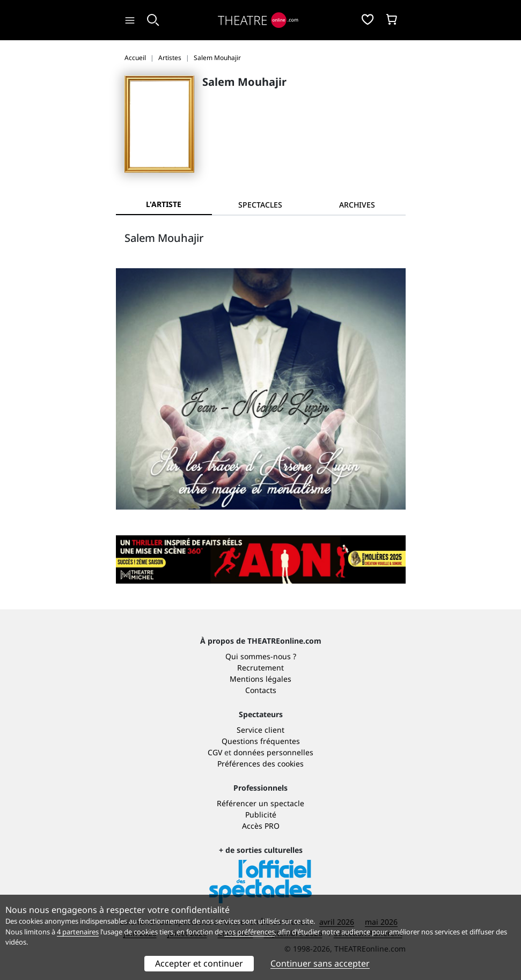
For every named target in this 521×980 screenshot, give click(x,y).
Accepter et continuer (199, 963)
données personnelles (273, 752)
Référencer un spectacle (260, 803)
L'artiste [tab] (163, 204)
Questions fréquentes (261, 741)
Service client (260, 730)
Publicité (260, 814)
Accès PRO (261, 826)
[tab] (260, 205)
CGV (215, 752)
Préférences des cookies (260, 763)
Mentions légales (260, 679)
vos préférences (249, 932)
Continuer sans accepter (320, 963)
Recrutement (260, 667)
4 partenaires (78, 932)
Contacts (260, 690)
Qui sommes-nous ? (260, 656)
